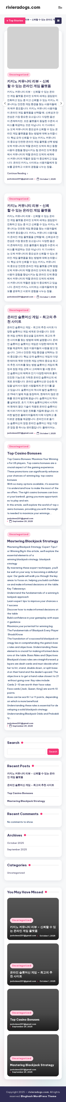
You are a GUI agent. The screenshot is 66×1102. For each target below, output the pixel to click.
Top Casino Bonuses (24, 453)
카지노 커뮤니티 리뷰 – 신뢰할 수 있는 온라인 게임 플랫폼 (31, 775)
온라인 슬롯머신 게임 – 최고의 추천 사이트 (30, 785)
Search (13, 743)
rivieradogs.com (23, 7)
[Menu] (60, 7)
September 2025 (17, 849)
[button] (17, 173)
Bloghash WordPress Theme (38, 1096)
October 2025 (15, 843)
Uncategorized (18, 74)
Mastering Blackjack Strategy (32, 541)
